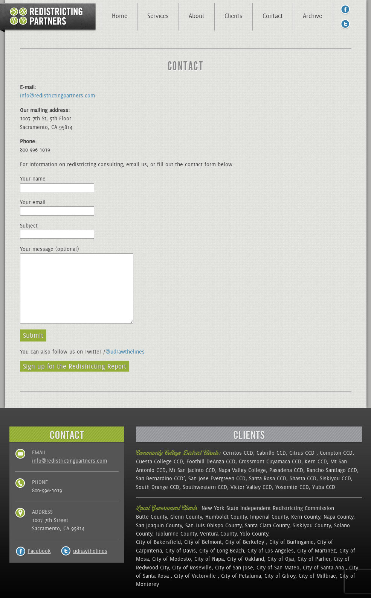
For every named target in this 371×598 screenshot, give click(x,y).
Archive (312, 16)
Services (158, 16)
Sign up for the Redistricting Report (74, 366)
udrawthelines (90, 551)
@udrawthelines (125, 351)
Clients (233, 16)
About (197, 16)
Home (119, 16)
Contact (273, 16)
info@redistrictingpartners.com (57, 95)
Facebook (39, 551)
